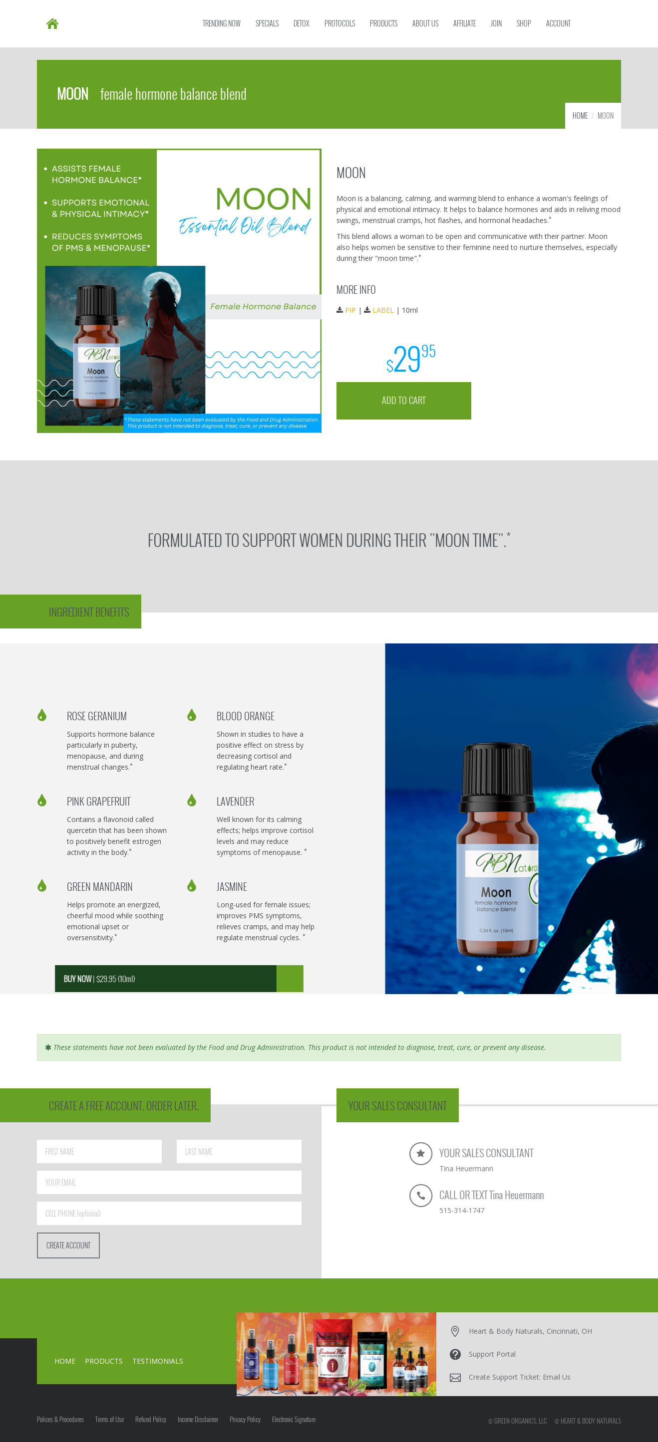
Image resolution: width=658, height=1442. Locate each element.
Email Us (557, 1377)
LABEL (386, 309)
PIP (354, 309)
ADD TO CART (406, 396)
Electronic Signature (294, 1419)
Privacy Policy (245, 1419)
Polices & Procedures (60, 1419)
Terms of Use (109, 1419)
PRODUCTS (104, 1361)
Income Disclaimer (198, 1419)
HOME (580, 115)
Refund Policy (150, 1419)
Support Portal (492, 1354)
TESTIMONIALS (157, 1361)
